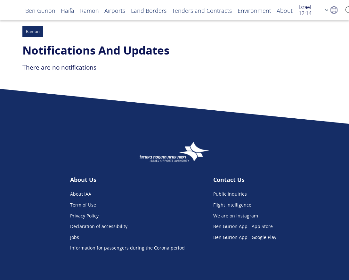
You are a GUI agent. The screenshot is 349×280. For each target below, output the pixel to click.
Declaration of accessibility (98, 226)
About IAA (80, 194)
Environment (254, 10)
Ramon (89, 10)
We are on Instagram (235, 216)
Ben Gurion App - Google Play (244, 237)
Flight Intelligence (232, 205)
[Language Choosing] (331, 10)
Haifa (67, 10)
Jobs (74, 237)
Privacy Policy (84, 216)
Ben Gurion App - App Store (243, 226)
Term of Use (83, 205)
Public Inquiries (230, 194)
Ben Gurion (40, 10)
